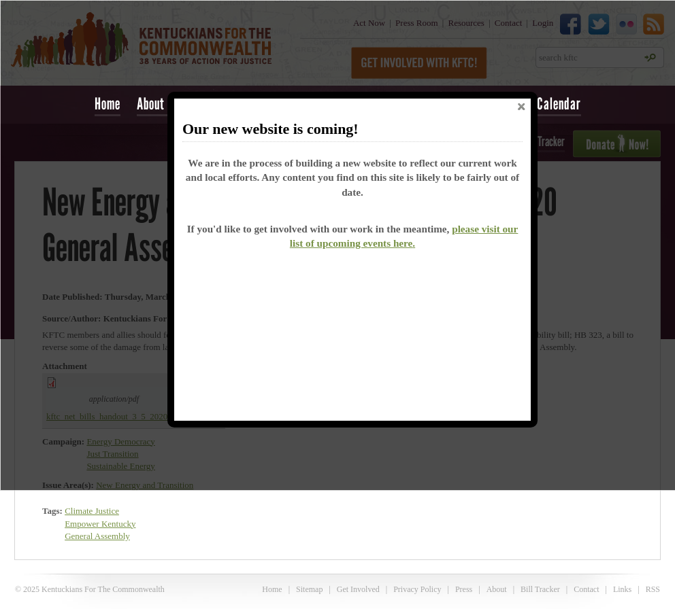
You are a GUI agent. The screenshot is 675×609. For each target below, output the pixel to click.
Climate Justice (92, 511)
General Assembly (97, 536)
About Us (158, 104)
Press (463, 589)
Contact (586, 589)
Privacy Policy (417, 589)
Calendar (559, 104)
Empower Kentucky (100, 524)
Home (107, 104)
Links (622, 589)
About (497, 589)
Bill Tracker (540, 589)
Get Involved (358, 589)
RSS (653, 589)
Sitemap (309, 589)
